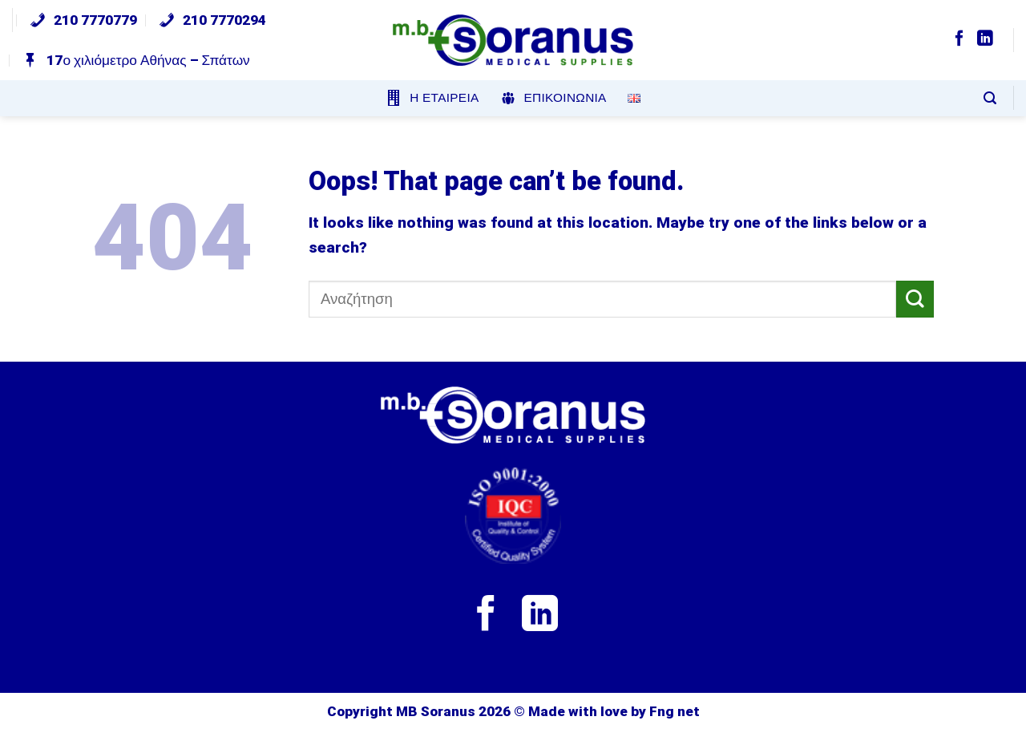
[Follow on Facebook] (959, 39)
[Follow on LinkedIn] (985, 39)
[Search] (990, 98)
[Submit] (915, 299)
